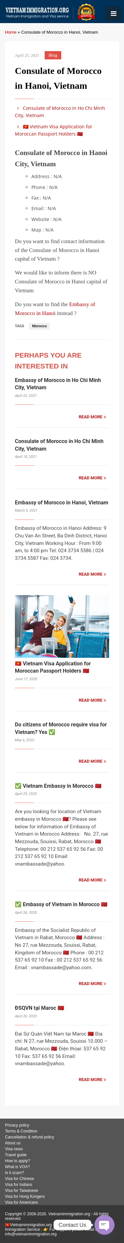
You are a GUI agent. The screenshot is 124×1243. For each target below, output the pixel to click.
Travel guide (16, 1155)
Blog (53, 55)
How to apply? (17, 1161)
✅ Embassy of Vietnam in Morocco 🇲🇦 (61, 904)
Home (11, 32)
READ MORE (91, 416)
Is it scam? (14, 1172)
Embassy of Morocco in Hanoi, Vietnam (61, 502)
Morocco (39, 326)
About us (13, 1143)
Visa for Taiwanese (21, 1190)
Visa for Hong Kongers (25, 1196)
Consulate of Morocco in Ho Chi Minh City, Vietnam (60, 111)
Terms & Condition (21, 1131)
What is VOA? (17, 1166)
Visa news (14, 1149)
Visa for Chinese (19, 1178)
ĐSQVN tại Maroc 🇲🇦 (39, 1008)
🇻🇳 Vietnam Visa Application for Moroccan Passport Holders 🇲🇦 (53, 130)
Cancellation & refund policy (29, 1137)
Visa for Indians (18, 1184)
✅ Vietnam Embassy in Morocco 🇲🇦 (58, 786)
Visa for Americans (21, 1202)
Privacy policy (17, 1125)
